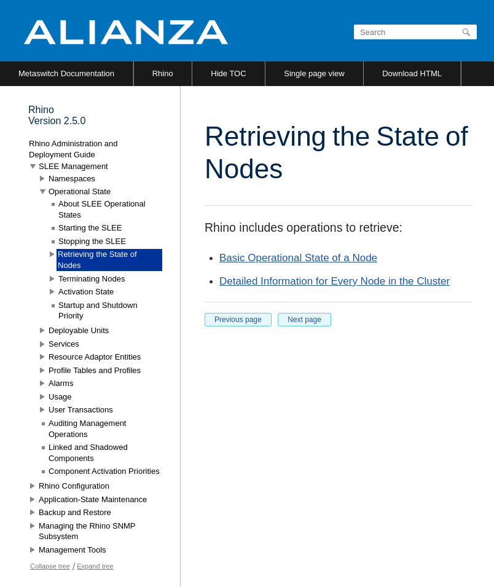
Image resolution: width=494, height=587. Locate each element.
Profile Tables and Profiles (95, 370)
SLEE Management (73, 166)
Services (64, 344)
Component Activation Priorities (104, 471)
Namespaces (72, 178)
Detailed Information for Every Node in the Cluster (334, 281)
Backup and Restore (75, 512)
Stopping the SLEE (92, 241)
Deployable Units (79, 330)
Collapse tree (50, 566)
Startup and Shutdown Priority (98, 311)
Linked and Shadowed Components (88, 453)
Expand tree (95, 566)
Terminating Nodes (91, 278)
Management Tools (72, 549)
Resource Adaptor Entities (95, 356)
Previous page (238, 319)
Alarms (61, 383)
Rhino (162, 73)
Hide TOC (228, 73)
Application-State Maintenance (93, 499)
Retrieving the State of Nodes (97, 260)
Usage (60, 396)
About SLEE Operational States (102, 209)
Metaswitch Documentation (66, 73)
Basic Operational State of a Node (298, 258)
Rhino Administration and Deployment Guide (73, 149)
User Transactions (81, 409)
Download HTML (412, 73)
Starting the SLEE (90, 227)
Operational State (80, 191)
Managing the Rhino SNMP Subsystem (87, 531)
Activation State (86, 291)
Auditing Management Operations (87, 429)
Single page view (314, 73)
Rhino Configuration (74, 485)
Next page (304, 319)
